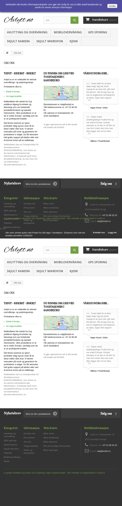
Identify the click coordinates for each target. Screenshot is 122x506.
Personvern (29, 208)
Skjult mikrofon (49, 41)
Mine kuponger (51, 220)
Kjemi (74, 41)
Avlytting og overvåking (27, 32)
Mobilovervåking (68, 32)
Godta (112, 6)
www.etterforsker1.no (16, 164)
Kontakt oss (29, 203)
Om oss (27, 212)
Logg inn (112, 257)
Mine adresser (50, 212)
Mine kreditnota (51, 208)
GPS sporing (97, 32)
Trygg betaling (31, 216)
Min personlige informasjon (57, 216)
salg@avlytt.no (104, 221)
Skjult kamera (18, 41)
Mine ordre (49, 203)
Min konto (50, 198)
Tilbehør (8, 223)
